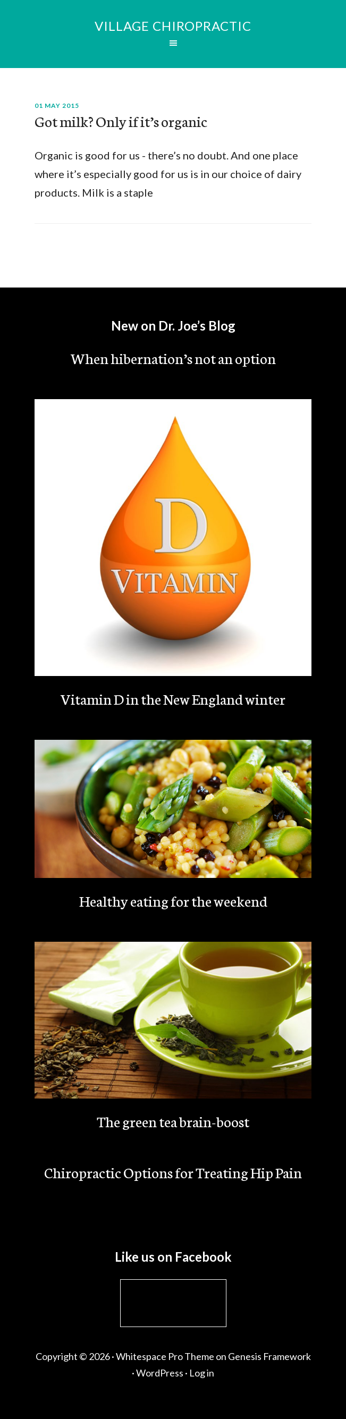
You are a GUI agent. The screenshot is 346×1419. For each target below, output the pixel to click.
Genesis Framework (269, 1356)
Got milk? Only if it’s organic (121, 121)
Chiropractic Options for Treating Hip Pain (173, 1172)
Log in (201, 1373)
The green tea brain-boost (173, 1121)
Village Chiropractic (173, 25)
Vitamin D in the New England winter (173, 698)
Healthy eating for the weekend (173, 900)
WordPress (159, 1373)
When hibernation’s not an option (173, 358)
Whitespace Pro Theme (165, 1356)
